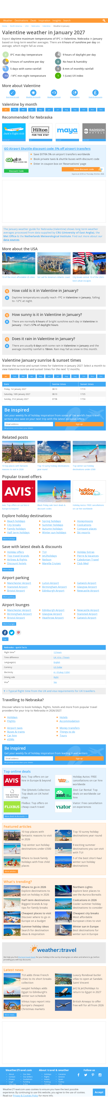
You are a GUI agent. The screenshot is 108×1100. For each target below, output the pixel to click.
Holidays (12, 720)
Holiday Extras (85, 555)
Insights (56, 20)
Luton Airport (50, 586)
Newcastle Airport (88, 593)
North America (16, 26)
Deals (33, 20)
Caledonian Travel (88, 562)
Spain (60, 1082)
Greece (61, 1080)
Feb (14, 110)
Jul (58, 110)
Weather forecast (54, 97)
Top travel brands (18, 559)
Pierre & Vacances (88, 559)
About (11, 1077)
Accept (99, 1092)
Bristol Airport (16, 593)
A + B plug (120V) (62, 675)
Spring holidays (51, 524)
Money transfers (70, 731)
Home (4, 26)
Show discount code (86, 172)
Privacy (12, 1082)
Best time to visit (12, 97)
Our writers (28, 1080)
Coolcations (84, 528)
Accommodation (69, 724)
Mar (23, 110)
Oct (83, 110)
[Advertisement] (55, 9)
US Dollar (58, 670)
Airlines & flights (17, 562)
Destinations (21, 20)
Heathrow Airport (53, 621)
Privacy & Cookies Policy (25, 1095)
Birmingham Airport (54, 590)
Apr (32, 110)
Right (56, 680)
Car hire (12, 739)
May (40, 110)
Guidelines (27, 1082)
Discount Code (16, 174)
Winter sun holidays (54, 535)
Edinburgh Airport (53, 593)
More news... (10, 1018)
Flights (11, 724)
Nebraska (36, 26)
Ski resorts (83, 535)
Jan (6, 110)
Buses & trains (16, 735)
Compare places (87, 532)
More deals (8, 572)
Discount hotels (16, 566)
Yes (55, 685)
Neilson (46, 562)
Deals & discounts (95, 97)
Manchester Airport (19, 586)
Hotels (64, 720)
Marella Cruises (51, 566)
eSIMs (10, 742)
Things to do (67, 735)
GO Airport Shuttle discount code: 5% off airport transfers (47, 152)
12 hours (58, 655)
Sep (75, 110)
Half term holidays (18, 535)
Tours (63, 739)
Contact (12, 1080)
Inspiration (44, 20)
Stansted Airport (17, 590)
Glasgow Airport (87, 590)
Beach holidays (16, 524)
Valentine (46, 26)
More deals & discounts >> (16, 819)
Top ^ (5, 642)
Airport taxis (14, 731)
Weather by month (33, 97)
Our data (26, 1077)
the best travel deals (26, 960)
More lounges (9, 627)
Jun (49, 110)
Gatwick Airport (86, 586)
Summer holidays (52, 528)
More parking (8, 600)
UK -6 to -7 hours (61, 660)
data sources (11, 243)
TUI (44, 555)
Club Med (82, 566)
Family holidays (16, 532)
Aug (66, 110)
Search (66, 20)
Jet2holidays (49, 559)
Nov (92, 110)
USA (27, 26)
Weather (7, 20)
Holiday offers (15, 555)
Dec (101, 110)
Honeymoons (85, 524)
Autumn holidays (52, 532)
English (57, 665)
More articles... (11, 874)
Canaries (62, 1077)
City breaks (14, 528)
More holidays (9, 542)
